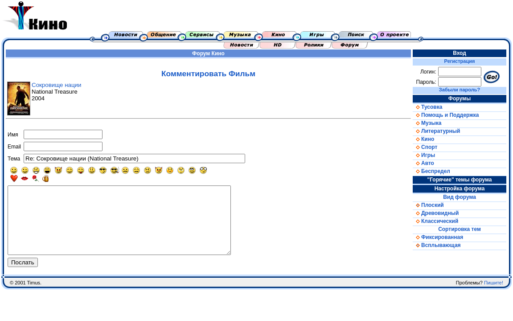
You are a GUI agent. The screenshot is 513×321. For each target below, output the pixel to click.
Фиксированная (438, 237)
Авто (423, 163)
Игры (424, 155)
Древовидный (436, 213)
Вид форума (459, 197)
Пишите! (493, 296)
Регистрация (459, 61)
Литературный (436, 131)
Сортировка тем (459, 229)
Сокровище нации (56, 85)
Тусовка (427, 107)
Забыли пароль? (459, 89)
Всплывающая (437, 245)
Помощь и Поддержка (446, 115)
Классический (435, 221)
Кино (218, 53)
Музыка (427, 123)
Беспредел (431, 171)
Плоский (428, 205)
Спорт (425, 147)
